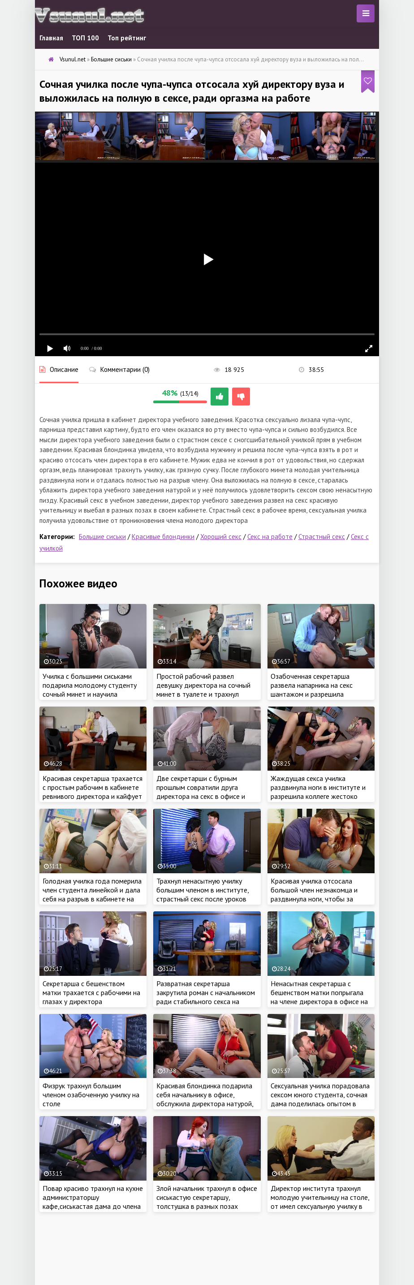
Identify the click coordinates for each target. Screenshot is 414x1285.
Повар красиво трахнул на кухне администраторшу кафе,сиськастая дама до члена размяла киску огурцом (93, 1202)
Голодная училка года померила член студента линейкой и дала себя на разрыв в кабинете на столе (92, 894)
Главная (51, 38)
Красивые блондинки (163, 536)
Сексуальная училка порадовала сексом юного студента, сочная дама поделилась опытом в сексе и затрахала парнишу (320, 1099)
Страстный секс (321, 536)
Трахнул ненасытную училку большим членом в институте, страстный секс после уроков (202, 889)
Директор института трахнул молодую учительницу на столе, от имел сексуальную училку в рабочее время (320, 1202)
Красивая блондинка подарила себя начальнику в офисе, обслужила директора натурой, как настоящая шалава (204, 1099)
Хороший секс (221, 536)
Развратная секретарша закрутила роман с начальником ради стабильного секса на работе (205, 997)
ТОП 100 (85, 38)
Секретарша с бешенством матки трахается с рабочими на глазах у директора (91, 992)
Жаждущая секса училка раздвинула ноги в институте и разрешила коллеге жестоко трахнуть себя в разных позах (318, 792)
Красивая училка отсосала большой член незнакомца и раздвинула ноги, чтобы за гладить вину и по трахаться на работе (319, 898)
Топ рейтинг (127, 38)
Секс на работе (270, 536)
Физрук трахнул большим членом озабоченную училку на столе (91, 1094)
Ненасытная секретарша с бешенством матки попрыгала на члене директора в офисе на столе (319, 997)
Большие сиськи (102, 536)
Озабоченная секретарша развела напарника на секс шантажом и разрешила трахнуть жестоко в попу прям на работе (318, 694)
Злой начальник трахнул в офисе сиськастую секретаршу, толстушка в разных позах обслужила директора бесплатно (206, 1206)
